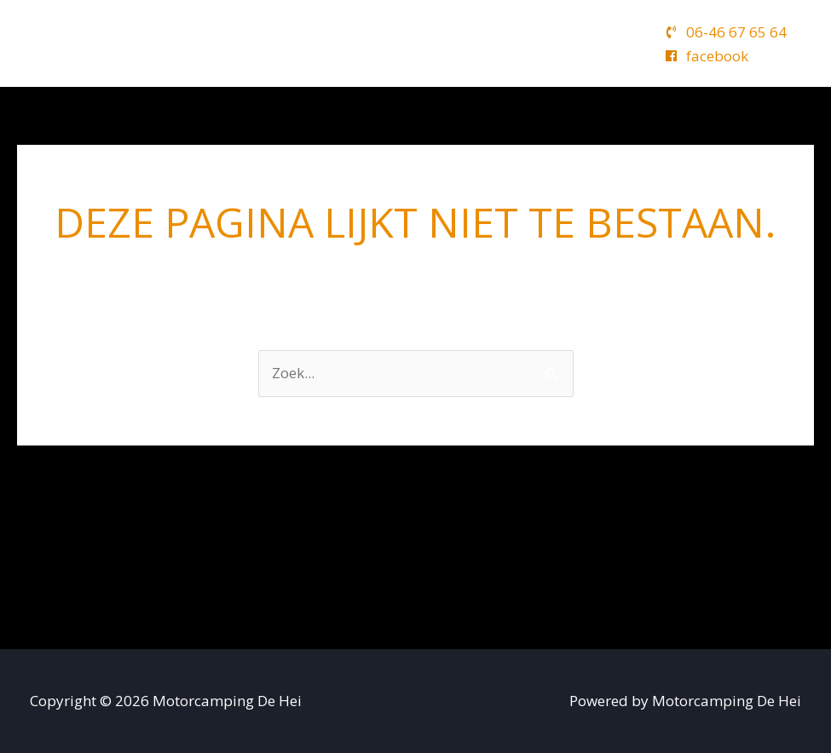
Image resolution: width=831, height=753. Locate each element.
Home (196, 43)
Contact (603, 43)
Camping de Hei (300, 43)
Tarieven (519, 43)
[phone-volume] (726, 32)
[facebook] (706, 56)
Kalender (431, 43)
